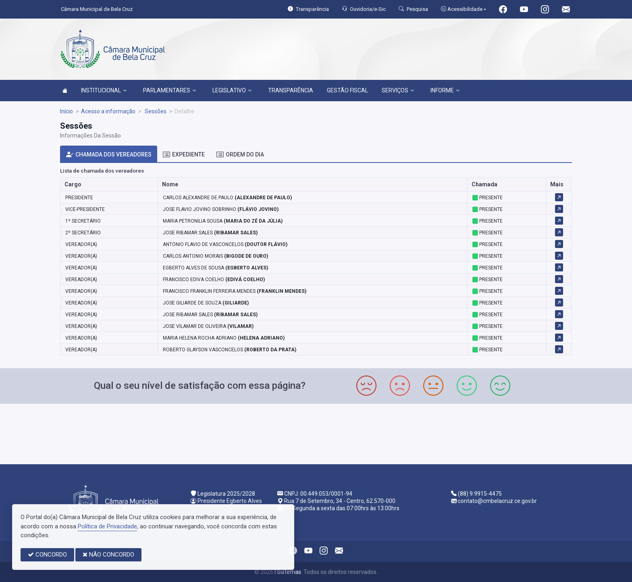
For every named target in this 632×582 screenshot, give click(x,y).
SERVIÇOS (398, 90)
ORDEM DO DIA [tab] (240, 155)
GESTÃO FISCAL (347, 90)
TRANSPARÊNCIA (290, 90)
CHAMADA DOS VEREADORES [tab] (109, 155)
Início (66, 111)
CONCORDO (47, 554)
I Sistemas (287, 572)
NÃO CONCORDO (108, 554)
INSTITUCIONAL (104, 90)
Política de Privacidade (107, 526)
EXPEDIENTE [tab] (184, 155)
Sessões (154, 111)
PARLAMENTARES (169, 90)
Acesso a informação (108, 111)
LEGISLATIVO (232, 90)
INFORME (444, 90)
